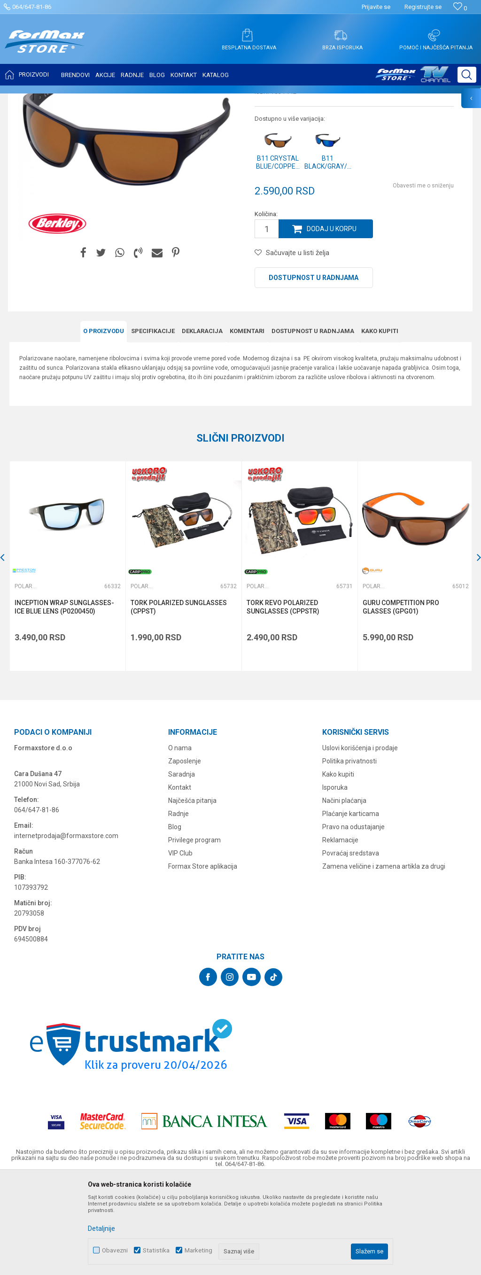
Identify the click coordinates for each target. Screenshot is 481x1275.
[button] (467, 75)
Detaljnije (101, 1228)
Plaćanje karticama (350, 906)
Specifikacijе (153, 424)
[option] (67, 659)
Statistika (156, 1250)
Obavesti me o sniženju (423, 279)
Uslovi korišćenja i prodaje (360, 841)
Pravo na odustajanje (353, 920)
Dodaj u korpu (332, 322)
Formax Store (26, 99)
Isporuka (335, 880)
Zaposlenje (184, 854)
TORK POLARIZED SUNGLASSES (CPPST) (178, 700)
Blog (174, 920)
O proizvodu (103, 424)
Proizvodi (63, 99)
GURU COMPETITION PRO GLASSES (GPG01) (399, 700)
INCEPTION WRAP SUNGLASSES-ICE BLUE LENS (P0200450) (64, 700)
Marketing (198, 1250)
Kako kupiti (379, 424)
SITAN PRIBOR (100, 99)
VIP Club (180, 946)
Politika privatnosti (349, 854)
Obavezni (115, 1250)
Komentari (247, 424)
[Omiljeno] (460, 8)
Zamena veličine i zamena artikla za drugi (383, 959)
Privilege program (194, 933)
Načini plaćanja (344, 893)
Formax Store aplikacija (202, 959)
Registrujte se (423, 6)
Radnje (178, 906)
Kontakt (179, 880)
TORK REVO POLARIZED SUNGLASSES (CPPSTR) (282, 700)
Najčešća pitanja (192, 893)
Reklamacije (340, 933)
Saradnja (181, 867)
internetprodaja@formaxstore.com (66, 929)
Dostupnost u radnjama (313, 371)
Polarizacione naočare (155, 99)
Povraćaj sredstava (350, 946)
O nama (180, 841)
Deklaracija (202, 424)
